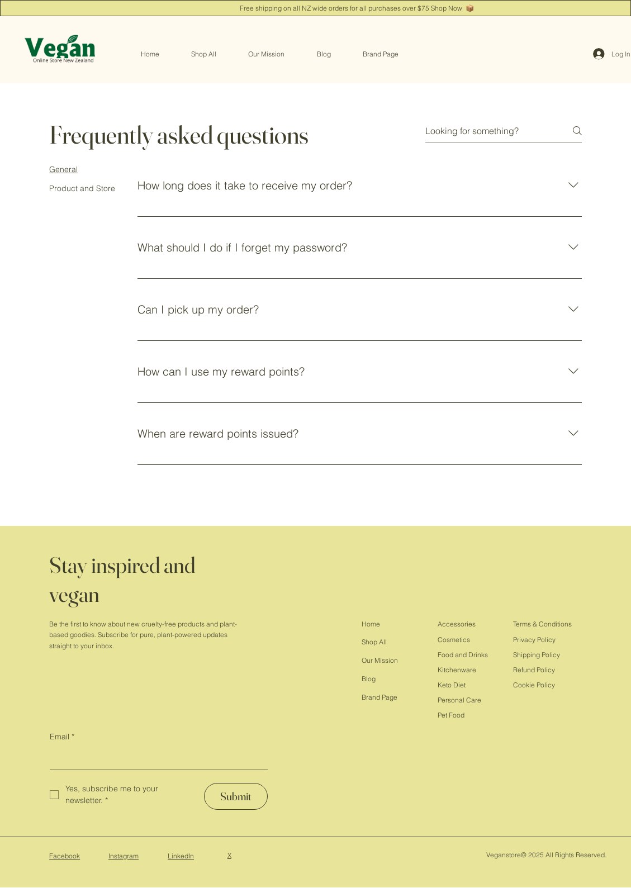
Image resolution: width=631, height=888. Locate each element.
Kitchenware (457, 670)
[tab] (82, 169)
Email (62, 736)
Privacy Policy (534, 639)
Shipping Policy (536, 654)
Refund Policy (534, 670)
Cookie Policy (534, 685)
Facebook (64, 856)
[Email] (155, 758)
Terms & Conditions (542, 624)
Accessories (457, 624)
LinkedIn (181, 856)
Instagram (123, 856)
